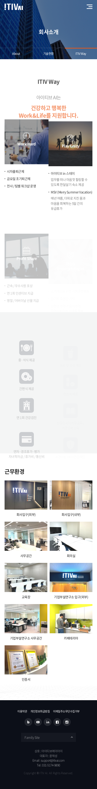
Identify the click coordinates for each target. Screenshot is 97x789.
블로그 (28, 722)
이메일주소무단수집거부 (66, 711)
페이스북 (57, 722)
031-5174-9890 (51, 765)
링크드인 (47, 722)
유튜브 (38, 722)
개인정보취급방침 (40, 711)
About (16, 53)
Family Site (32, 737)
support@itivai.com (53, 760)
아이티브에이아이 (14, 7)
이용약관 (22, 711)
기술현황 (48, 53)
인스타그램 (67, 722)
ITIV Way (80, 53)
